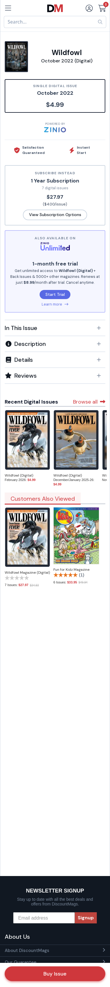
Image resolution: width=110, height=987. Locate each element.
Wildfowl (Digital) (19, 475)
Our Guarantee (20, 962)
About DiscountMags (27, 950)
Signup (86, 918)
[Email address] (44, 917)
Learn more (55, 304)
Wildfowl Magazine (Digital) (27, 572)
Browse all (89, 401)
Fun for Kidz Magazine (71, 569)
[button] (55, 328)
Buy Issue (55, 973)
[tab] (55, 328)
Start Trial (55, 294)
